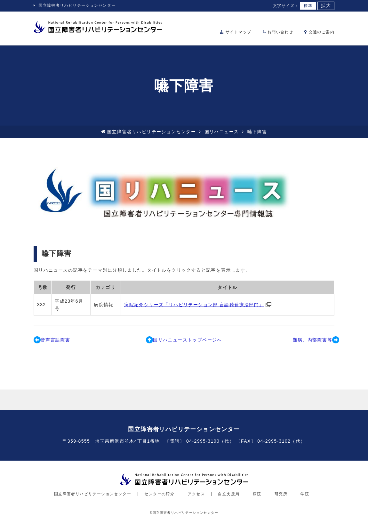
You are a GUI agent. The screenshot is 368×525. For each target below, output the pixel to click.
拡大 (326, 5)
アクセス (196, 494)
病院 (257, 494)
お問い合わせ (278, 32)
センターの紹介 (159, 494)
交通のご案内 (319, 32)
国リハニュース (221, 131)
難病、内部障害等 (312, 339)
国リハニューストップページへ (184, 339)
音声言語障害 (55, 339)
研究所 (281, 494)
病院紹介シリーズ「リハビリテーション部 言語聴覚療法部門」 (194, 304)
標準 (308, 6)
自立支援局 (228, 494)
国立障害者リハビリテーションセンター (77, 5)
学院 (304, 494)
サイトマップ (236, 32)
